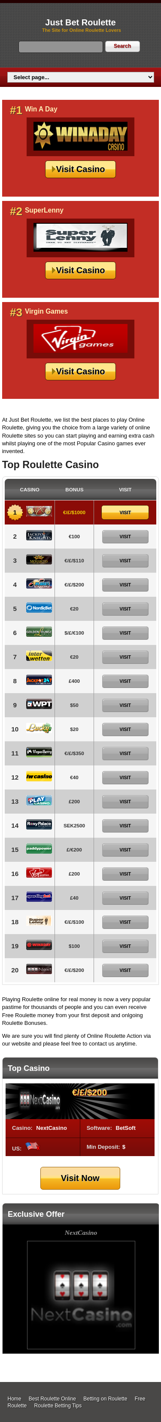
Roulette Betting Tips (58, 1406)
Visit (125, 512)
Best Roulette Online (52, 1399)
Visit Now (80, 1178)
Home (14, 1399)
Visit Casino (80, 169)
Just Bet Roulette (80, 22)
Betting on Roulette (105, 1399)
